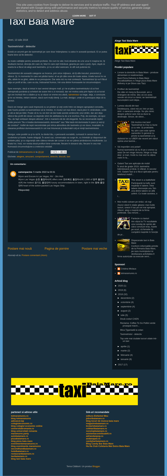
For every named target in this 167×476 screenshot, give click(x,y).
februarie (125, 355)
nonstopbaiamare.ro (96, 431)
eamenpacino (25, 172)
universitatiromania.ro (22, 428)
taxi (68, 156)
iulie (123, 315)
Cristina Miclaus (128, 268)
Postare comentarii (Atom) (34, 255)
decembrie (126, 298)
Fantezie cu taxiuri (140, 218)
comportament (42, 156)
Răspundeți (23, 190)
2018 (121, 294)
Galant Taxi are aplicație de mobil (133, 163)
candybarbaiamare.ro (97, 441)
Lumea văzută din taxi (128, 105)
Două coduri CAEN (129, 319)
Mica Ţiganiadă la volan (131, 330)
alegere (20, 156)
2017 (121, 364)
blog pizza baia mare (22, 441)
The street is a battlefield (143, 180)
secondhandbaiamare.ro (23, 448)
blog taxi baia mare (21, 458)
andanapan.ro (93, 438)
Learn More (79, 15)
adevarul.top (17, 421)
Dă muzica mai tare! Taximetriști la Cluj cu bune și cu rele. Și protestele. (144, 125)
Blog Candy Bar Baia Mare (100, 443)
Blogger (96, 466)
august (124, 310)
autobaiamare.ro (19, 436)
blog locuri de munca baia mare (102, 421)
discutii (62, 156)
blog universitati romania (24, 431)
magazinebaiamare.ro (97, 423)
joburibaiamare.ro (95, 418)
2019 (121, 290)
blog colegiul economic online (26, 426)
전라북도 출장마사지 (73, 179)
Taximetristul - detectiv (131, 334)
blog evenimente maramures (26, 446)
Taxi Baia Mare (41, 21)
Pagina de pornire (57, 248)
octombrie (126, 302)
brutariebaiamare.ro (96, 426)
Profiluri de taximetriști (128, 89)
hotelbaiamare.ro (20, 451)
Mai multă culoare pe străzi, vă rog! (134, 201)
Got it (92, 15)
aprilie (124, 346)
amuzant (29, 156)
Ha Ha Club (92, 446)
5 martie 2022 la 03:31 (44, 172)
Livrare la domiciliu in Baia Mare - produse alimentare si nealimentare (137, 73)
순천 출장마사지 (44, 179)
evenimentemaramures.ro (24, 443)
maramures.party (20, 433)
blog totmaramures (21, 418)
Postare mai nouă (20, 248)
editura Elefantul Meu (97, 416)
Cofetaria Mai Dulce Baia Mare (114, 446)
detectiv (54, 156)
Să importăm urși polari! (129, 146)
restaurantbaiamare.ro (22, 453)
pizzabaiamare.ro (20, 438)
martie (124, 350)
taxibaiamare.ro (19, 456)
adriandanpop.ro (94, 436)
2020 (121, 285)
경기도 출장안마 (43, 182)
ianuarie (125, 359)
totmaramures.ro (129, 273)
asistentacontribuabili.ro (99, 433)
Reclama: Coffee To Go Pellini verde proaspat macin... (137, 324)
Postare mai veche (94, 248)
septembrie (126, 306)
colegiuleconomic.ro (21, 423)
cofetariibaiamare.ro (96, 428)
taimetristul (73, 94)
